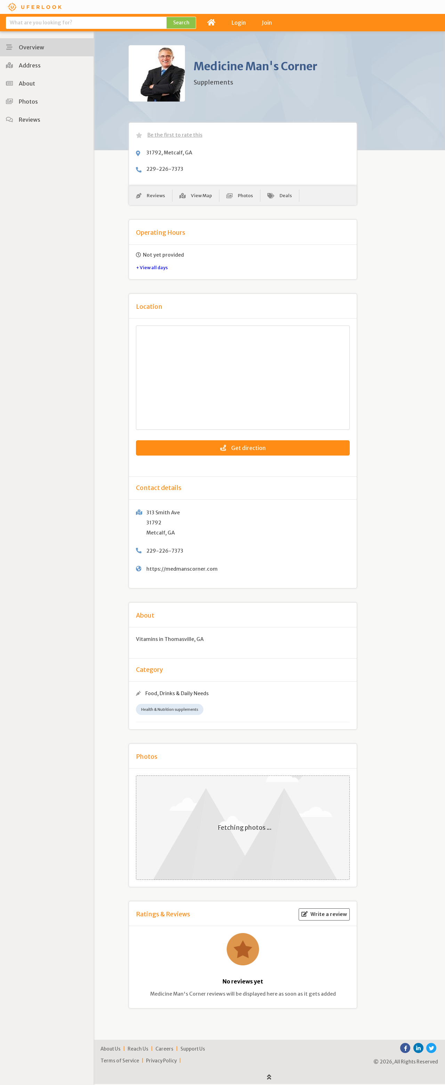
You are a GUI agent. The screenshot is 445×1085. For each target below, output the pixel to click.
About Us (110, 1050)
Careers (164, 1050)
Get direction (243, 448)
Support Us (192, 1050)
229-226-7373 (164, 169)
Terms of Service (119, 1062)
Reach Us (138, 1050)
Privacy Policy (161, 1062)
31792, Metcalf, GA (169, 153)
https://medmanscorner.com (182, 570)
